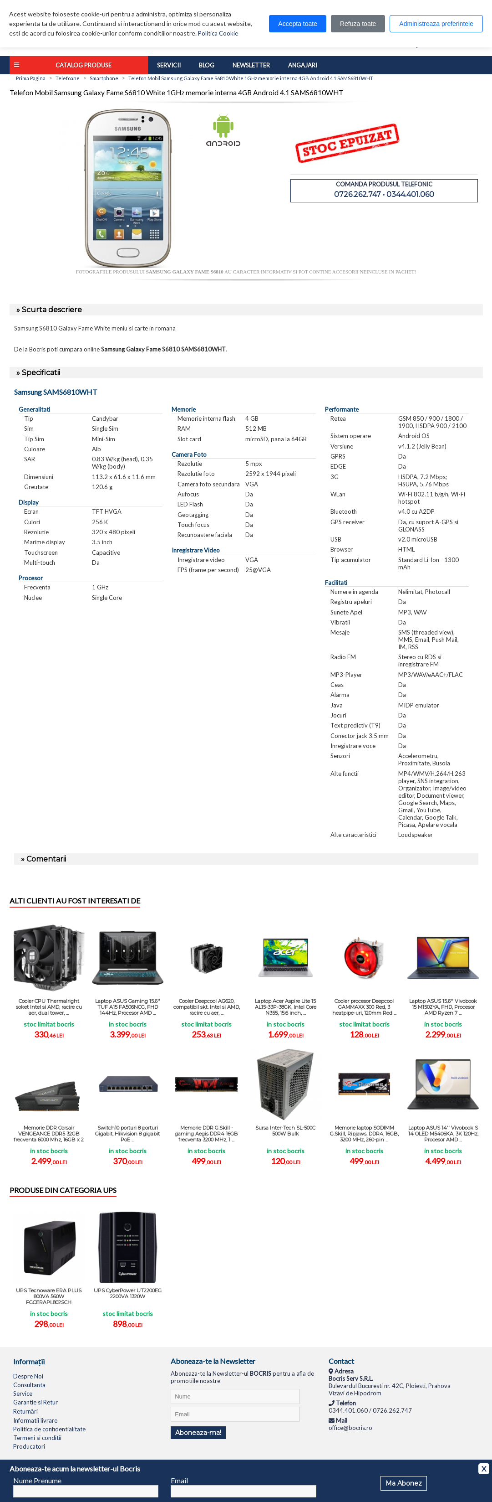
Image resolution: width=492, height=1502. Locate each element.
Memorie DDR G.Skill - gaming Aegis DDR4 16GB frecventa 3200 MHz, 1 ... (206, 1134)
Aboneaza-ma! (198, 1433)
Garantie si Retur (35, 1402)
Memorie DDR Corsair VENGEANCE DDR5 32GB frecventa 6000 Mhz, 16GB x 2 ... (49, 1136)
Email (179, 1480)
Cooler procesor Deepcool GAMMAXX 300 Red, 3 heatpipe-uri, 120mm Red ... (364, 1007)
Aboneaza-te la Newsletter (213, 1361)
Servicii (169, 65)
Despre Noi (28, 1376)
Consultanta (29, 1384)
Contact (341, 1361)
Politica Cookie (218, 33)
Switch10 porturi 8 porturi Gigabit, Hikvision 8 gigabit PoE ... (127, 1134)
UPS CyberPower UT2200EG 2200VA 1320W (128, 1293)
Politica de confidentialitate (49, 1429)
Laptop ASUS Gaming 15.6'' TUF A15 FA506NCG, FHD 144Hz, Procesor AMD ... (127, 1007)
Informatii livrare (35, 1420)
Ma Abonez (403, 1483)
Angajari (302, 65)
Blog (206, 65)
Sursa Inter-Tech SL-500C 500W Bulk (285, 1131)
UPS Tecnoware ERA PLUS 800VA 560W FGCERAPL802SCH (48, 1296)
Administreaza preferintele (436, 23)
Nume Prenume (37, 1480)
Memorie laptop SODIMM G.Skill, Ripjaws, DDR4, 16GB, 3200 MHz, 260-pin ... (364, 1134)
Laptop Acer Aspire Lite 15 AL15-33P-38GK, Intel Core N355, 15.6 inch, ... (285, 1007)
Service (22, 1393)
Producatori (29, 1446)
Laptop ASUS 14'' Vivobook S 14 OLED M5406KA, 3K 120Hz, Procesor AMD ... (443, 1134)
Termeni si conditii (37, 1437)
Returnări (25, 1411)
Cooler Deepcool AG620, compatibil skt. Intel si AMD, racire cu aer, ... (206, 1007)
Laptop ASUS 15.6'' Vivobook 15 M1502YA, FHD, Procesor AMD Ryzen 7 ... (443, 1007)
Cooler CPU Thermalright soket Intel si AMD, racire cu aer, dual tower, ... (49, 1007)
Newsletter (251, 65)
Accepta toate (297, 23)
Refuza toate (358, 23)
